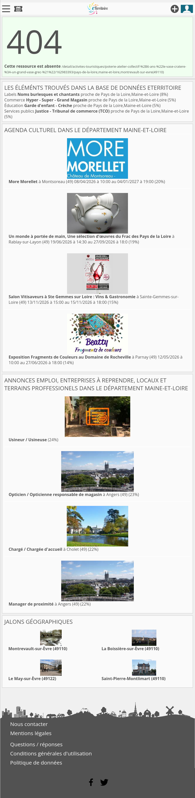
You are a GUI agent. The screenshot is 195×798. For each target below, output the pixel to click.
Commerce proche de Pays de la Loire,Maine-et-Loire (86, 100)
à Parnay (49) (83, 357)
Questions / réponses (36, 744)
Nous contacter (29, 724)
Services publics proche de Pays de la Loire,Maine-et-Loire (96, 111)
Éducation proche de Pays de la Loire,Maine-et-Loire (78, 105)
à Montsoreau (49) (41, 181)
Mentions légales (31, 733)
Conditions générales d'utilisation (51, 753)
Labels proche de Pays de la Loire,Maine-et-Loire (82, 94)
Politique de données (36, 762)
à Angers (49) (68, 494)
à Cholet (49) (48, 549)
